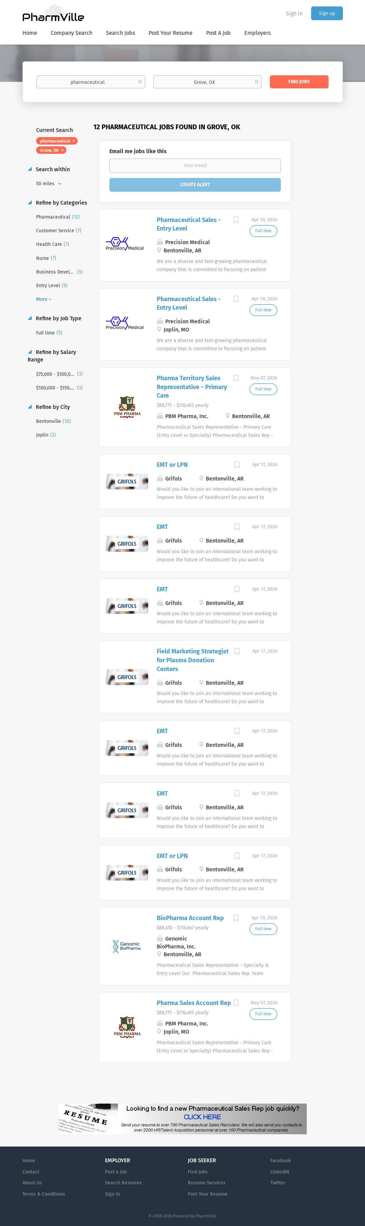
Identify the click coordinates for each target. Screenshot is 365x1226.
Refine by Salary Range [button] (52, 356)
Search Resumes (123, 1183)
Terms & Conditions (43, 1194)
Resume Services (207, 1183)
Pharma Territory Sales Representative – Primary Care (192, 386)
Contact (30, 1172)
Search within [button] (52, 169)
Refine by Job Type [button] (57, 318)
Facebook (280, 1161)
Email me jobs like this (138, 151)
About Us (32, 1183)
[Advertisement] (324, 254)
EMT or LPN (172, 465)
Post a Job (116, 1172)
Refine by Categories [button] (60, 203)
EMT (162, 527)
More (41, 299)
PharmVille (206, 1216)
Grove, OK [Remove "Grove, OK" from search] (49, 150)
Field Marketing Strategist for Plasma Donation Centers (193, 660)
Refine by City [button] (52, 407)
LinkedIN (279, 1172)
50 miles (46, 184)
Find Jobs (299, 82)
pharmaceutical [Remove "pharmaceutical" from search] (55, 141)
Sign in (294, 13)
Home (28, 1161)
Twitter (278, 1183)
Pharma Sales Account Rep (194, 1003)
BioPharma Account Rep (190, 918)
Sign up (327, 13)
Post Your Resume (208, 1194)
